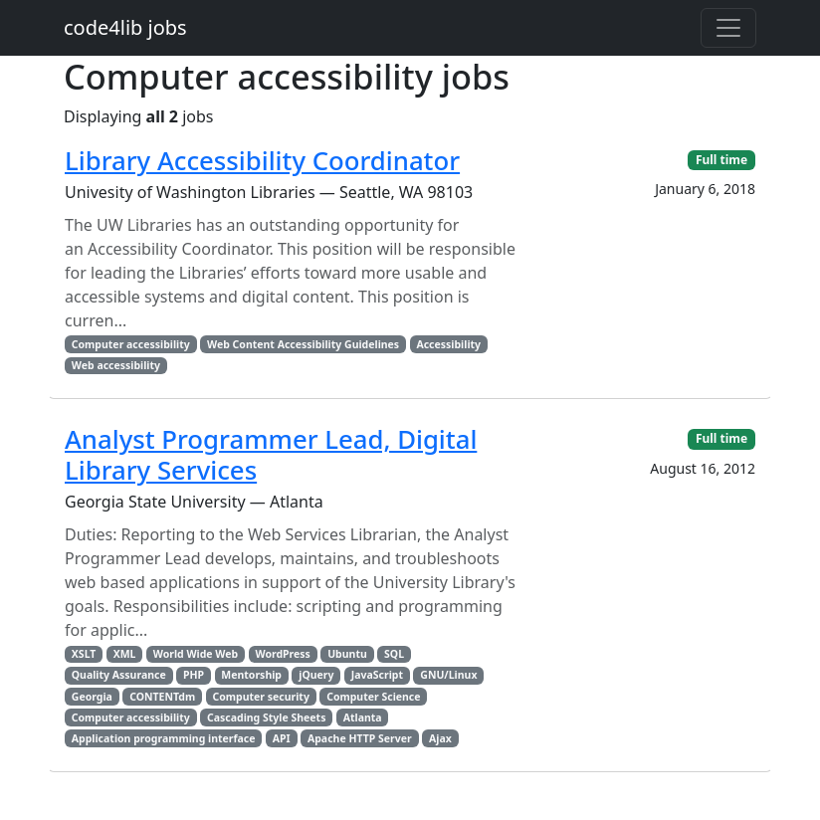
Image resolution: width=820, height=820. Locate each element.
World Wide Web (195, 654)
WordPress (282, 654)
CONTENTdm (162, 697)
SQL (394, 654)
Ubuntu (347, 654)
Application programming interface (164, 738)
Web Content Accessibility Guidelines (303, 344)
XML (124, 654)
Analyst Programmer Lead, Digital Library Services (271, 454)
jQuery (316, 675)
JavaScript (377, 675)
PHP (193, 675)
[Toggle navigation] (728, 28)
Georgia (92, 697)
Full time (721, 159)
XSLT (84, 654)
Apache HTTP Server (360, 738)
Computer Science (373, 697)
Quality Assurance (119, 675)
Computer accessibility (131, 344)
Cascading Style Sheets (266, 717)
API (282, 738)
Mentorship (251, 675)
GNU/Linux (448, 675)
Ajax (440, 738)
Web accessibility (116, 365)
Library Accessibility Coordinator (262, 160)
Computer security (260, 697)
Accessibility (448, 344)
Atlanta (362, 717)
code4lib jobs (125, 27)
